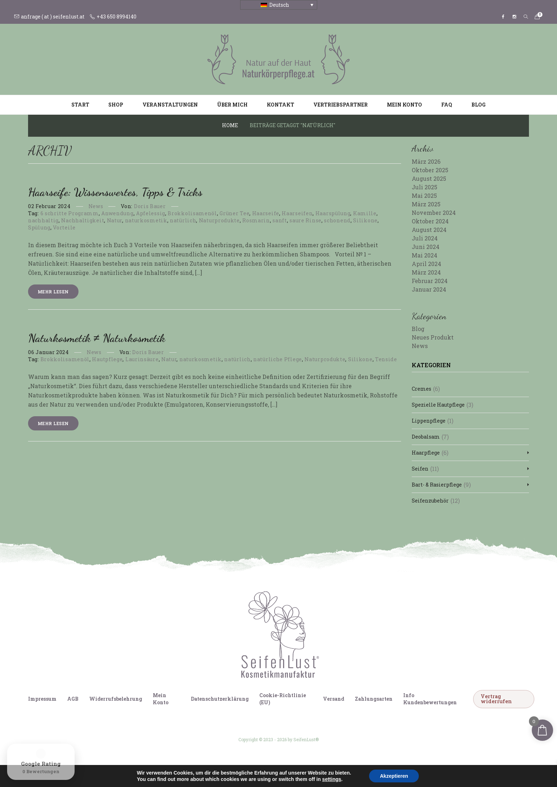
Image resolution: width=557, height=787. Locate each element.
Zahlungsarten (374, 698)
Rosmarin (256, 220)
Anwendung (117, 213)
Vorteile (64, 227)
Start (80, 104)
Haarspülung (333, 213)
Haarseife (265, 213)
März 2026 (426, 161)
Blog (478, 104)
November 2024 (434, 212)
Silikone (365, 220)
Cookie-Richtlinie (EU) (282, 699)
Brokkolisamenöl (192, 213)
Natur (115, 220)
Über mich (232, 104)
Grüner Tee (234, 213)
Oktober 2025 (430, 170)
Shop (115, 104)
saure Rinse (305, 220)
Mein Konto (404, 104)
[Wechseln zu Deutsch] (258, 769)
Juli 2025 (424, 187)
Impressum (42, 698)
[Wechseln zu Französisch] (298, 769)
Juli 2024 (425, 238)
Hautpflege (107, 359)
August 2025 (429, 178)
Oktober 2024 (430, 221)
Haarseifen (297, 213)
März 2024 (426, 272)
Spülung (39, 227)
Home (230, 125)
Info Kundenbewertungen (430, 699)
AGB (73, 698)
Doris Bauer (150, 206)
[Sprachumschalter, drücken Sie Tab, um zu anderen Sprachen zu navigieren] (278, 5)
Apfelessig (150, 213)
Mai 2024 (424, 255)
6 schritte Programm (69, 213)
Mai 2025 (424, 195)
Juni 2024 (425, 246)
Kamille (365, 213)
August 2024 (429, 229)
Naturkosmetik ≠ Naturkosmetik (96, 338)
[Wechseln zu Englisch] (271, 769)
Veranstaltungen (170, 104)
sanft (279, 220)
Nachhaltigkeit (82, 220)
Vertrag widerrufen (496, 699)
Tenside (386, 359)
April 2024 (426, 263)
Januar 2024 (429, 289)
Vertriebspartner (340, 104)
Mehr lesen (53, 291)
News (95, 206)
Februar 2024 (430, 280)
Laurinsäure (142, 359)
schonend (337, 220)
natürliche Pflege (277, 359)
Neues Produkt (433, 337)
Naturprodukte (219, 220)
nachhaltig (43, 220)
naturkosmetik (146, 220)
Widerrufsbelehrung (115, 698)
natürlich (183, 220)
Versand (333, 698)
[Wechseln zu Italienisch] (285, 769)
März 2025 (426, 204)
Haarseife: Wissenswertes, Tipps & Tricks (115, 192)
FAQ (446, 104)
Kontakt (280, 104)
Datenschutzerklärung (220, 698)
